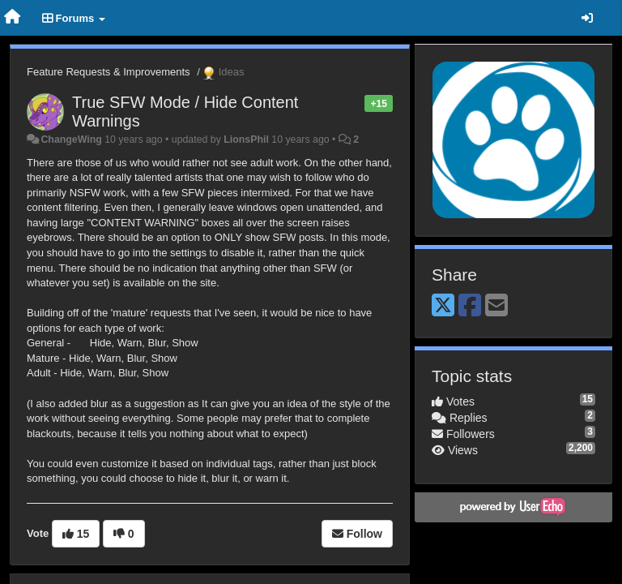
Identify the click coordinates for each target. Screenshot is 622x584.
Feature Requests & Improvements (108, 72)
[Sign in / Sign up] (587, 18)
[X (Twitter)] (443, 306)
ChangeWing (70, 139)
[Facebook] (469, 306)
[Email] (496, 306)
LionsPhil (246, 139)
